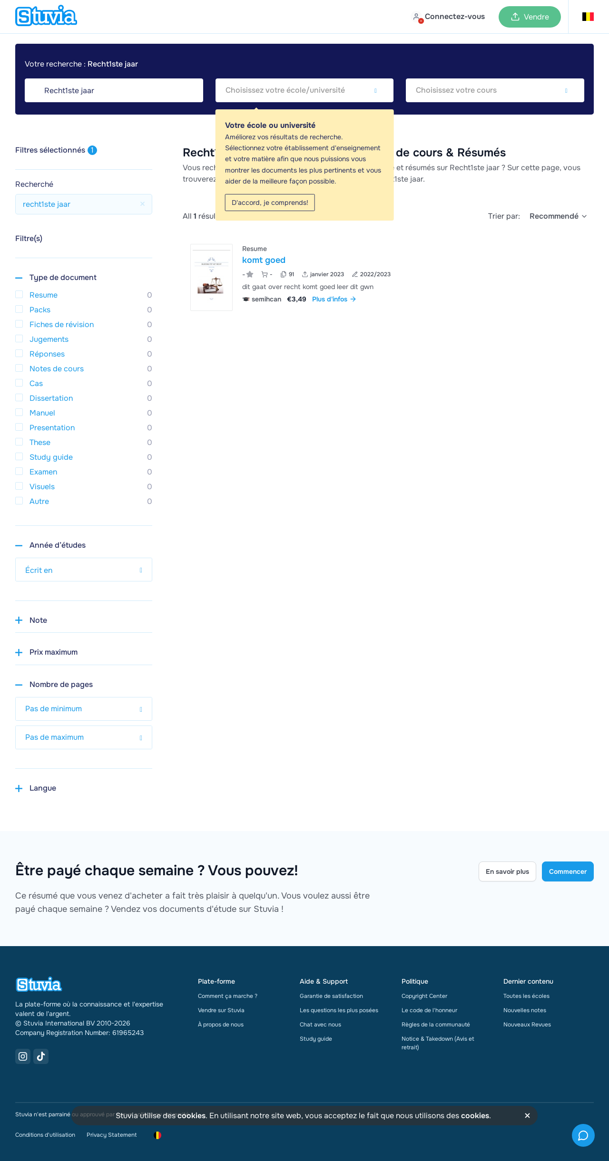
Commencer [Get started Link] (568, 871)
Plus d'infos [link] (334, 299)
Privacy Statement (112, 1135)
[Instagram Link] (22, 1056)
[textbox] (305, 90)
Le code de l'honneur (429, 1010)
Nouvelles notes (524, 1010)
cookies (191, 1116)
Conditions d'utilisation (45, 1135)
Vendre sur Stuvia (221, 1010)
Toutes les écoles (526, 996)
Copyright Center (424, 996)
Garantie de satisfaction (331, 996)
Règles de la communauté (436, 1024)
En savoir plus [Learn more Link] (507, 871)
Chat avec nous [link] (320, 1024)
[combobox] (305, 90)
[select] (559, 216)
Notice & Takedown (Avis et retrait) (438, 1043)
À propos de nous (221, 1024)
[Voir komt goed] (388, 277)
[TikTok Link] (41, 1056)
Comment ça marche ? (227, 996)
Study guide (316, 1039)
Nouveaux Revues (527, 1024)
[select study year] (84, 569)
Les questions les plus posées (339, 1010)
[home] (46, 17)
